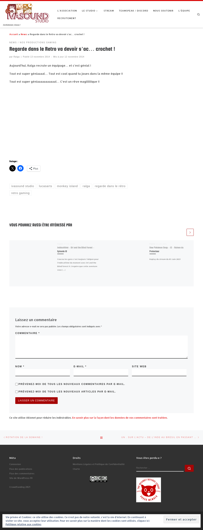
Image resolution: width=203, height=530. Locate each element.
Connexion (15, 464)
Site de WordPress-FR (21, 478)
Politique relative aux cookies (23, 524)
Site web (139, 366)
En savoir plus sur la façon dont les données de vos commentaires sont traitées (119, 417)
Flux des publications (20, 469)
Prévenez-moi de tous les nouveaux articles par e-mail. (67, 391)
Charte (76, 469)
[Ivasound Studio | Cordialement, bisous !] (27, 12)
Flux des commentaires (21, 473)
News (24, 34)
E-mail (80, 366)
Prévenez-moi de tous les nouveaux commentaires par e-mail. (71, 384)
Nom (19, 366)
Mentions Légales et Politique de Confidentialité (99, 464)
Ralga (16, 57)
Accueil (13, 34)
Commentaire (27, 333)
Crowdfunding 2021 (19, 487)
